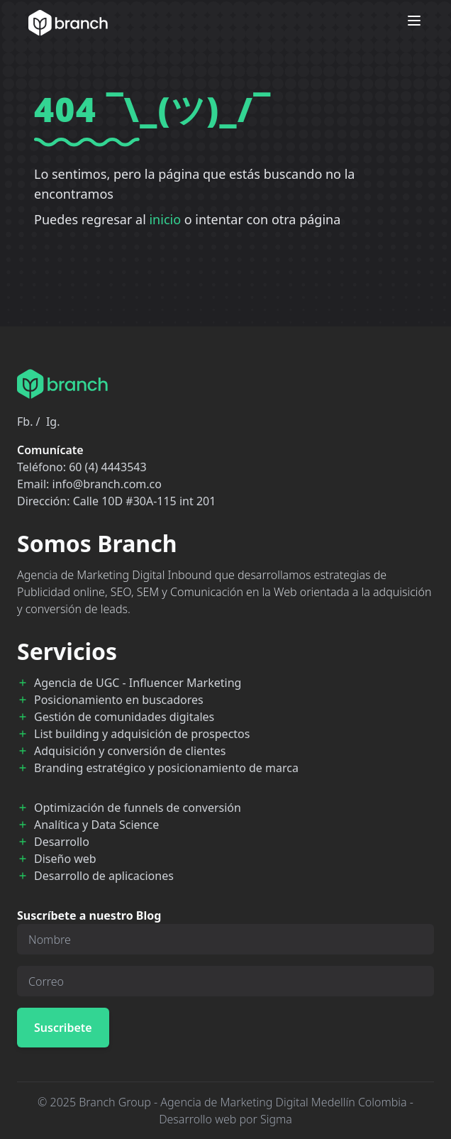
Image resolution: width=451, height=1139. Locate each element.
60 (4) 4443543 (107, 467)
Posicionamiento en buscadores (119, 700)
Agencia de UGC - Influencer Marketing (137, 682)
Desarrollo (61, 841)
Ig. (53, 421)
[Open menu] (414, 20)
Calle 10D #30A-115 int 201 (144, 501)
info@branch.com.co (107, 484)
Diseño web (65, 858)
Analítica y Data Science (96, 824)
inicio (165, 219)
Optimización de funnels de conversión (137, 807)
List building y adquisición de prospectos (142, 734)
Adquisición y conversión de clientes (130, 751)
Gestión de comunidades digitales (124, 717)
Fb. (25, 421)
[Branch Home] (68, 22)
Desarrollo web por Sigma (225, 1119)
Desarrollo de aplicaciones (104, 876)
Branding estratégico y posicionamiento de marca (166, 768)
